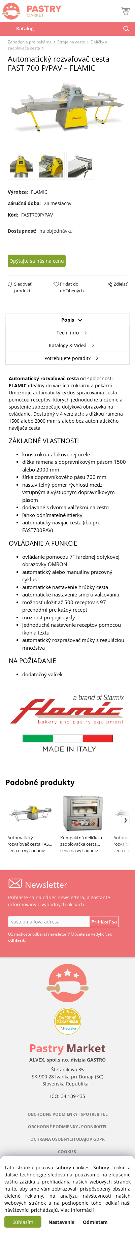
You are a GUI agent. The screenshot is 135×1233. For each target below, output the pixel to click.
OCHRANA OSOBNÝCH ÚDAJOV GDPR (67, 1139)
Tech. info (68, 332)
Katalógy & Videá (68, 345)
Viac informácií (77, 1210)
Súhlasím (22, 1222)
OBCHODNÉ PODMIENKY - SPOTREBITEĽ (68, 1114)
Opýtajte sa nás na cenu (36, 261)
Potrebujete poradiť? (67, 358)
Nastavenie (61, 1222)
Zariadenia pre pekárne (30, 41)
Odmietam (95, 1222)
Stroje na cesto (71, 41)
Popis (67, 320)
